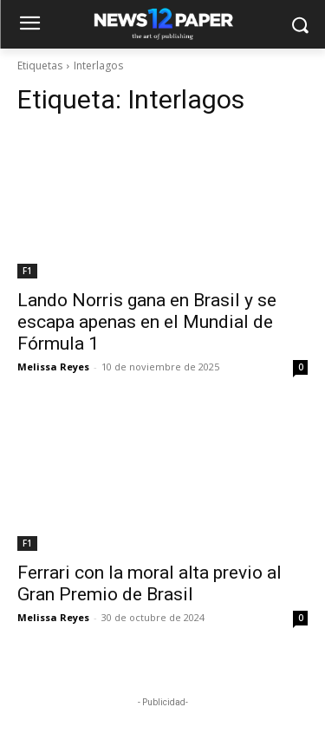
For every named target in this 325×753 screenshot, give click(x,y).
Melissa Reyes (53, 366)
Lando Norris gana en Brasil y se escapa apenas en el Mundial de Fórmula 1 (146, 322)
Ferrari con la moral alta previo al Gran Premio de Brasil (149, 583)
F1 (27, 271)
